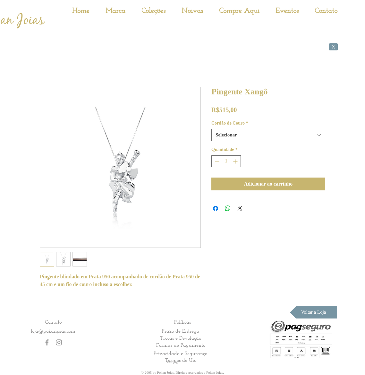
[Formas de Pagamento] (180, 345)
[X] (333, 46)
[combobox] (268, 135)
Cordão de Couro (229, 123)
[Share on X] (240, 208)
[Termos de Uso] (180, 360)
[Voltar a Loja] (313, 312)
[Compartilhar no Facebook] (215, 208)
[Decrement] (216, 161)
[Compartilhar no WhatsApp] (228, 208)
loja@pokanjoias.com (53, 331)
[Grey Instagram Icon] (59, 342)
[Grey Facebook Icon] (47, 342)
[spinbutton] (226, 161)
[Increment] (236, 161)
